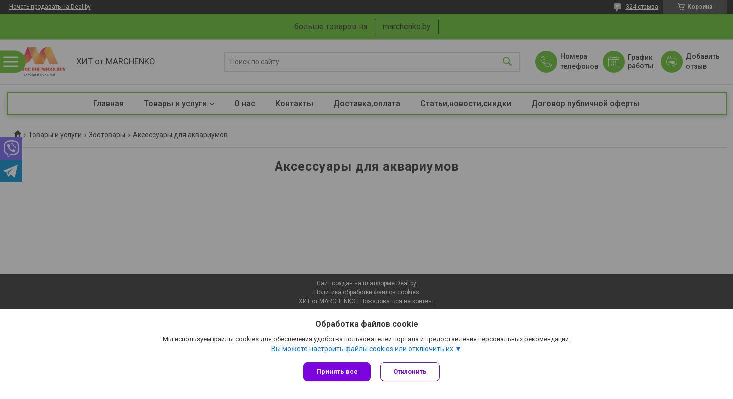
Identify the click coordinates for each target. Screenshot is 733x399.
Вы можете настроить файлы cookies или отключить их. (363, 349)
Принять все (337, 371)
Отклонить (410, 371)
